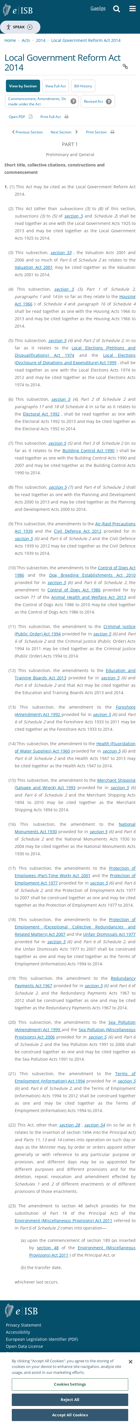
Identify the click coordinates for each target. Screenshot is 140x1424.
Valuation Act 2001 (34, 267)
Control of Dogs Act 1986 (74, 590)
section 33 (60, 252)
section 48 (48, 1247)
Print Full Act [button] (50, 116)
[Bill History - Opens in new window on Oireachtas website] (83, 86)
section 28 (69, 1125)
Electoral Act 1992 (41, 414)
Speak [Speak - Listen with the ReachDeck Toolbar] (19, 27)
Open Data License (24, 1346)
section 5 (73, 216)
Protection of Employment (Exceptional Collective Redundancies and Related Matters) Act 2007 (75, 927)
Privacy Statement (23, 1325)
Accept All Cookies (70, 1416)
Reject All (70, 1401)
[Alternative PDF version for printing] (20, 116)
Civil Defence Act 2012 (77, 531)
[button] (116, 10)
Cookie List (16, 1353)
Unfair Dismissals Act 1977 (109, 934)
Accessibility (18, 1332)
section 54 (94, 1125)
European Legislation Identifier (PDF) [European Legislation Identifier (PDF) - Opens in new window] (42, 1339)
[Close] (130, 1363)
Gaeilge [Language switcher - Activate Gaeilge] (97, 2)
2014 (40, 40)
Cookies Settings (70, 1386)
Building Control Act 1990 (88, 450)
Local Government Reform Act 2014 (86, 40)
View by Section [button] (23, 86)
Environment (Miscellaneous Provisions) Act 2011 (63, 1220)
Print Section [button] (96, 132)
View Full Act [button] (55, 86)
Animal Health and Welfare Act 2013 (88, 597)
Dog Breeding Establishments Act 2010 (92, 575)
